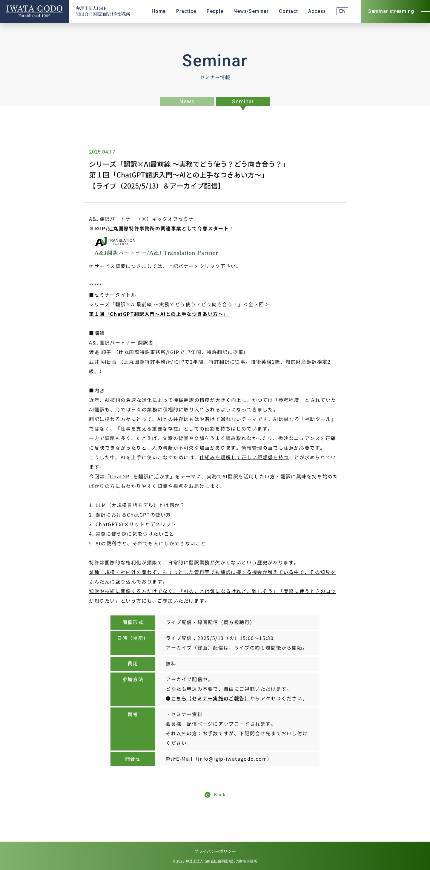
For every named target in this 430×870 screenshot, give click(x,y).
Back (215, 795)
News (187, 101)
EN (342, 11)
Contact (288, 11)
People (215, 11)
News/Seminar (251, 11)
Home (159, 11)
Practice (186, 11)
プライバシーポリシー (215, 851)
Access (317, 11)
